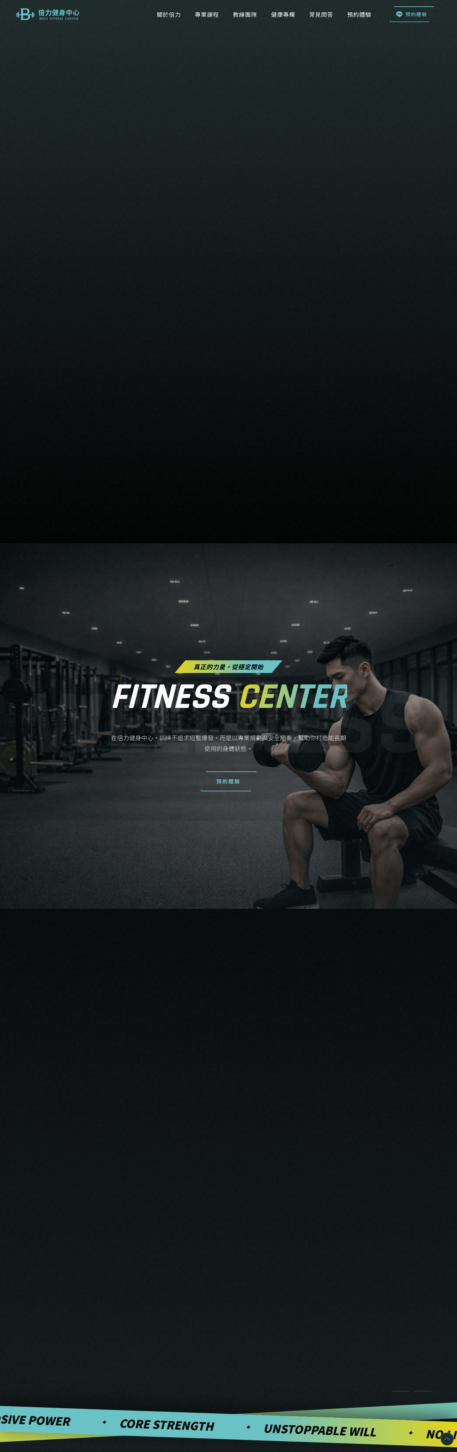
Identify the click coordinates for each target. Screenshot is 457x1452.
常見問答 (321, 14)
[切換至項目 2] (423, 1391)
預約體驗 (411, 14)
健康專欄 (283, 14)
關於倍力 (169, 14)
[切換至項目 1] (400, 1391)
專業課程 (207, 14)
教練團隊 (245, 14)
